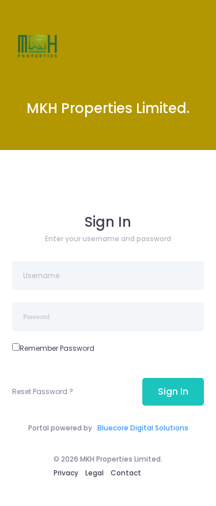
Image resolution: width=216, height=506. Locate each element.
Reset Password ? (42, 391)
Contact (126, 473)
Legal (94, 473)
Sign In (173, 391)
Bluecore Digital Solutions (142, 428)
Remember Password (57, 348)
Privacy (66, 473)
